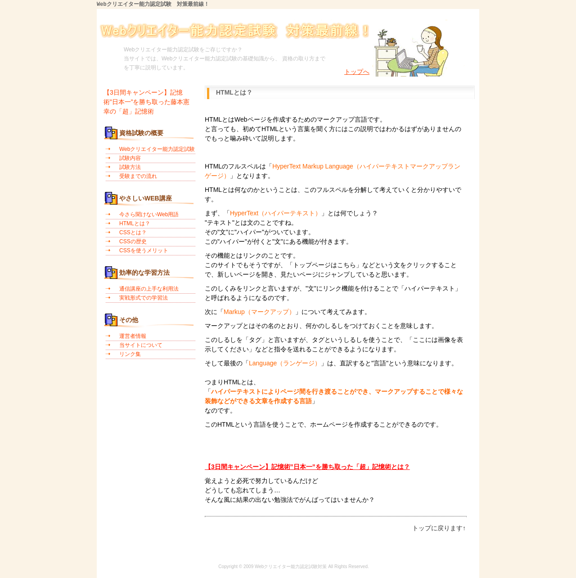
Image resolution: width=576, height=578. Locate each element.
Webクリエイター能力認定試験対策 (291, 566)
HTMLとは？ (134, 223)
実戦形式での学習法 (143, 298)
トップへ (356, 72)
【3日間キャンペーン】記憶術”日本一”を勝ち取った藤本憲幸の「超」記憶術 (146, 102)
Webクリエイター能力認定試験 (157, 149)
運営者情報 (132, 336)
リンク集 (130, 354)
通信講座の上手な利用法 (149, 289)
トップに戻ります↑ (439, 528)
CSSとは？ (133, 232)
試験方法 (130, 167)
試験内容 (130, 158)
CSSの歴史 (133, 241)
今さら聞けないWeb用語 (149, 214)
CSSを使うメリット (143, 250)
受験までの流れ (138, 176)
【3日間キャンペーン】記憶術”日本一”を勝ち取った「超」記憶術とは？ (307, 466)
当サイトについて (140, 345)
